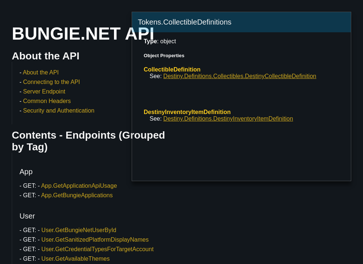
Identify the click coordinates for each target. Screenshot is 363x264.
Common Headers (47, 101)
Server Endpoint (44, 91)
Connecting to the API (51, 82)
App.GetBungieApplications (77, 195)
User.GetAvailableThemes (76, 259)
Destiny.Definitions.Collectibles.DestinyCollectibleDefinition (239, 76)
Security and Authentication (59, 110)
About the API (41, 72)
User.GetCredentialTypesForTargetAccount (98, 249)
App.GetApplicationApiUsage (79, 186)
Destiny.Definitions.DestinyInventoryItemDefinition (228, 118)
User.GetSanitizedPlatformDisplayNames (95, 239)
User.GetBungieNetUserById (79, 230)
